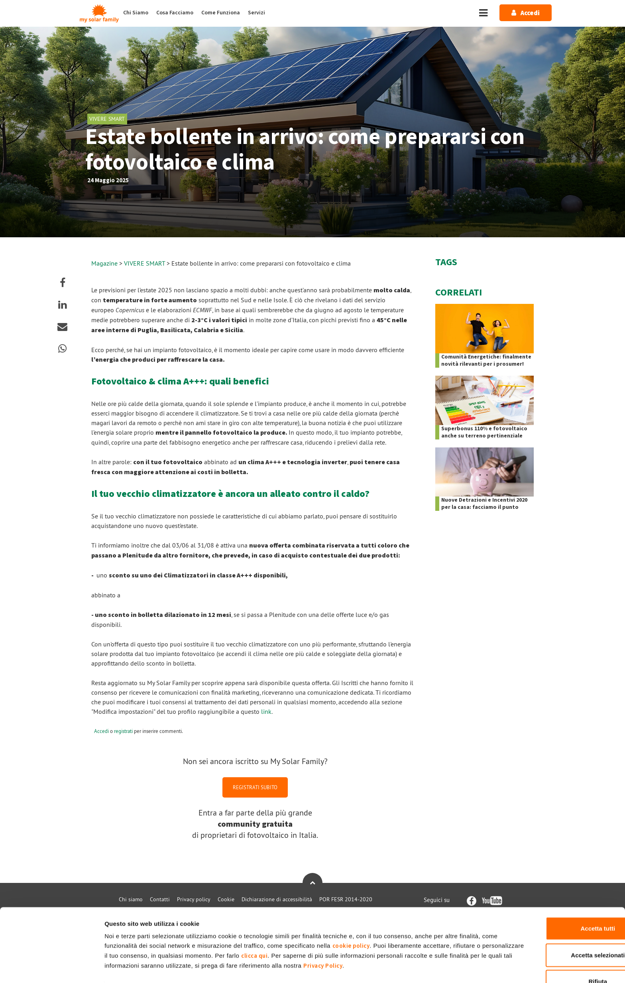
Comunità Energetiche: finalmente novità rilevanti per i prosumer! (486, 360)
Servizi (256, 13)
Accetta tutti (558, 903)
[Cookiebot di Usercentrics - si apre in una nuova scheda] (51, 967)
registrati (123, 731)
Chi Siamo (135, 13)
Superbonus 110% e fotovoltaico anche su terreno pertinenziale (484, 432)
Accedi (101, 731)
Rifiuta (558, 956)
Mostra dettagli (419, 967)
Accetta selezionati (558, 930)
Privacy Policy (432, 941)
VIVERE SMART (145, 263)
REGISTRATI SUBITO (255, 787)
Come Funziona (220, 13)
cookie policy (368, 921)
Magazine (104, 263)
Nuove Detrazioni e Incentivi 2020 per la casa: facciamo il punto (484, 503)
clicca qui (327, 931)
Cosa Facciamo (174, 13)
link (266, 711)
